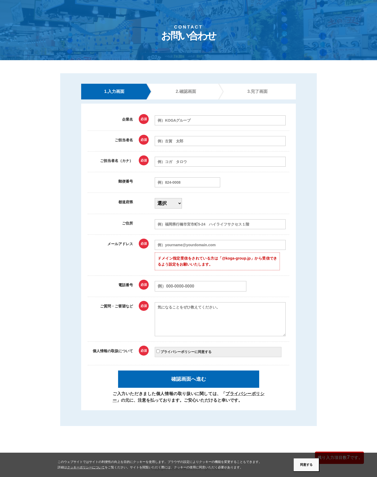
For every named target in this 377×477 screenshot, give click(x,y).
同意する (306, 465)
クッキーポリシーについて (86, 467)
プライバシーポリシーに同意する (184, 352)
